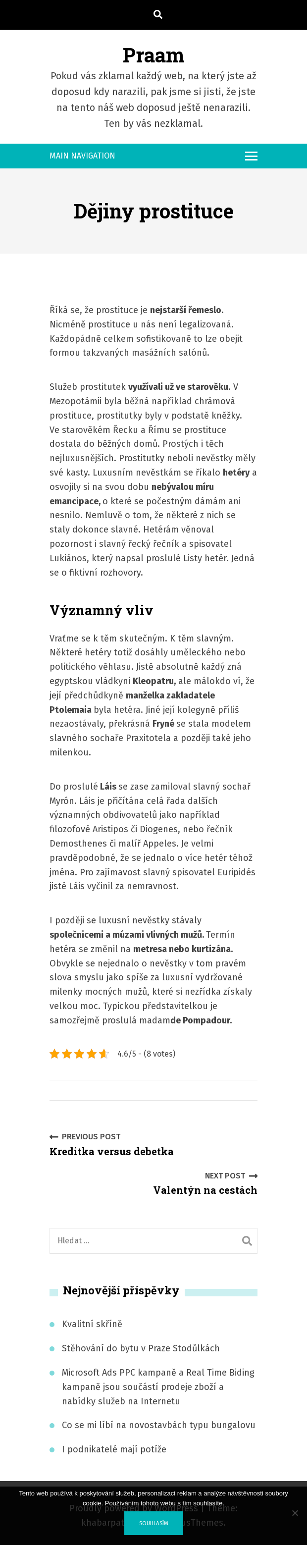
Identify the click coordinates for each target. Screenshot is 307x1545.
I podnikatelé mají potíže (114, 1449)
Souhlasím (153, 1523)
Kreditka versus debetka (112, 1144)
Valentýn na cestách (205, 1183)
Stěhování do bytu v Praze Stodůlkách (141, 1348)
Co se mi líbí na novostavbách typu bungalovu (159, 1425)
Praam (154, 55)
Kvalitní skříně (92, 1324)
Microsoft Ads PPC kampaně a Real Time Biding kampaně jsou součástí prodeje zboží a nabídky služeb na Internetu (158, 1387)
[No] (295, 1513)
